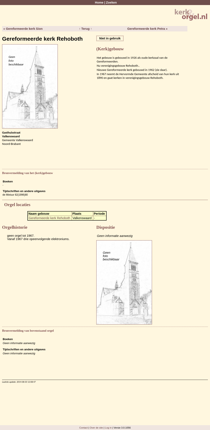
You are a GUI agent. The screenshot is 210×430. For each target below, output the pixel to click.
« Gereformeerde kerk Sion (23, 28)
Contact (83, 427)
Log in (108, 427)
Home (99, 2)
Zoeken (111, 2)
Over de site (96, 427)
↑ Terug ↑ (85, 28)
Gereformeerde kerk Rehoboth (49, 218)
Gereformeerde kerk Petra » (147, 28)
